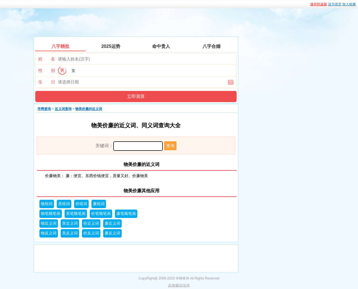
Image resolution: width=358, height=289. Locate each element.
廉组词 (99, 204)
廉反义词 (112, 233)
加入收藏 (349, 4)
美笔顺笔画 (76, 214)
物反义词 (48, 233)
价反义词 (91, 233)
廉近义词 (112, 223)
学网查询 (44, 109)
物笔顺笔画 (50, 214)
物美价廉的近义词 (88, 109)
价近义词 (91, 223)
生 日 (46, 81)
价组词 (81, 204)
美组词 (64, 204)
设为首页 (334, 4)
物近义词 (48, 223)
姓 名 (46, 59)
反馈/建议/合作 (179, 285)
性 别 (46, 70)
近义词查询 (63, 109)
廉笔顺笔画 (126, 214)
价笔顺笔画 (101, 214)
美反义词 (70, 233)
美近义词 (70, 223)
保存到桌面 (318, 4)
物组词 (47, 204)
